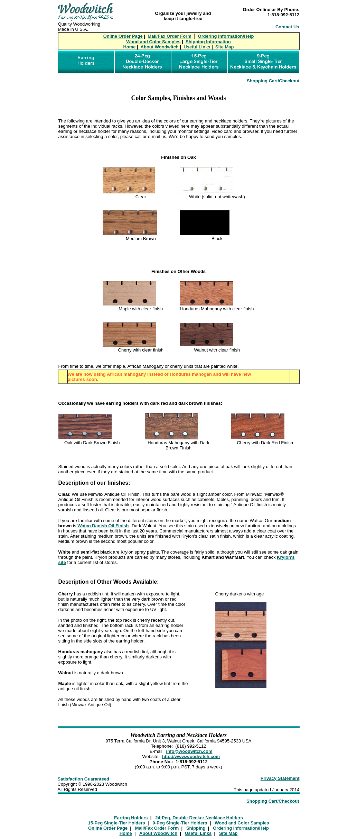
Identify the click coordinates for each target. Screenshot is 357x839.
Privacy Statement (280, 778)
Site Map (224, 46)
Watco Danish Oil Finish (103, 525)
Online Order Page (123, 36)
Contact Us (287, 26)
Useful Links (197, 46)
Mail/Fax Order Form (169, 36)
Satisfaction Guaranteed (84, 779)
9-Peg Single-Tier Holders (180, 823)
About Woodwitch (160, 46)
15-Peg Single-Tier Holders (116, 823)
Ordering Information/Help (226, 36)
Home (129, 46)
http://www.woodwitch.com (191, 756)
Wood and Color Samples (153, 41)
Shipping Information (208, 41)
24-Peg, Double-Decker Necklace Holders (199, 817)
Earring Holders (131, 817)
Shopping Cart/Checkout (273, 80)
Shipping (196, 828)
